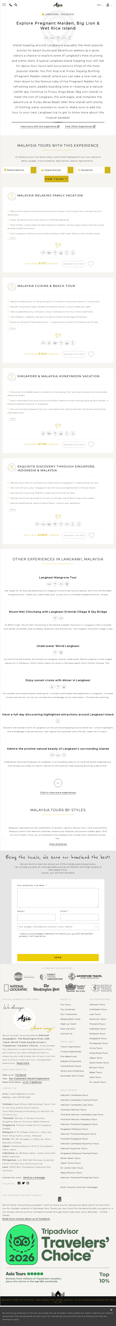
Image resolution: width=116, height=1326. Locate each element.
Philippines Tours (98, 1047)
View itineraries (58, 848)
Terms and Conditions (72, 1075)
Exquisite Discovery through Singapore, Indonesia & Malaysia (59, 471)
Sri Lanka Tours (97, 1086)
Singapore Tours (98, 1042)
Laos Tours (95, 1018)
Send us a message (34, 1182)
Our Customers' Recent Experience (29, 1083)
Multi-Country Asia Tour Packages (79, 1191)
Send (58, 962)
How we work (68, 1033)
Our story (66, 1008)
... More (11, 238)
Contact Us (66, 1038)
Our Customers (69, 1018)
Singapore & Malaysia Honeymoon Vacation (61, 378)
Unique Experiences (71, 1056)
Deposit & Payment (71, 1065)
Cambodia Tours (98, 1013)
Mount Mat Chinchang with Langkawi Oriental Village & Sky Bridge (58, 616)
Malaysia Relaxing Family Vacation (52, 195)
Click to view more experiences (58, 797)
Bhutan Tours (96, 1071)
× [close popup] (111, 1310)
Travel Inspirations (71, 1051)
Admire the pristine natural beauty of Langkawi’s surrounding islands (58, 753)
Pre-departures (69, 1060)
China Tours (95, 1052)
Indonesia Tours (97, 1033)
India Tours (95, 1081)
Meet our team (68, 1028)
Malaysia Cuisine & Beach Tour (48, 287)
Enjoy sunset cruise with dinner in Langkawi (58, 684)
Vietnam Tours (97, 1008)
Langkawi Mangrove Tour (58, 581)
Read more (23, 1067)
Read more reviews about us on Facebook (26, 1223)
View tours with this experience (40, 126)
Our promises (68, 1013)
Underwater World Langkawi (58, 650)
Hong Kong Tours (98, 1057)
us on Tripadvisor (32, 1086)
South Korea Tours (99, 1067)
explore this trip (74, 264)
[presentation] (41, 949)
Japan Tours (95, 1062)
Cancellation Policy (71, 1070)
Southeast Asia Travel (72, 1080)
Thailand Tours (97, 1028)
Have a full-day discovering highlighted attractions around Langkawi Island (58, 718)
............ (64, 1186)
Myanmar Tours (97, 1023)
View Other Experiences (80, 126)
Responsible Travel (71, 1023)
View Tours (56, 179)
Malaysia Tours (97, 1038)
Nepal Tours (95, 1076)
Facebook (20, 1079)
